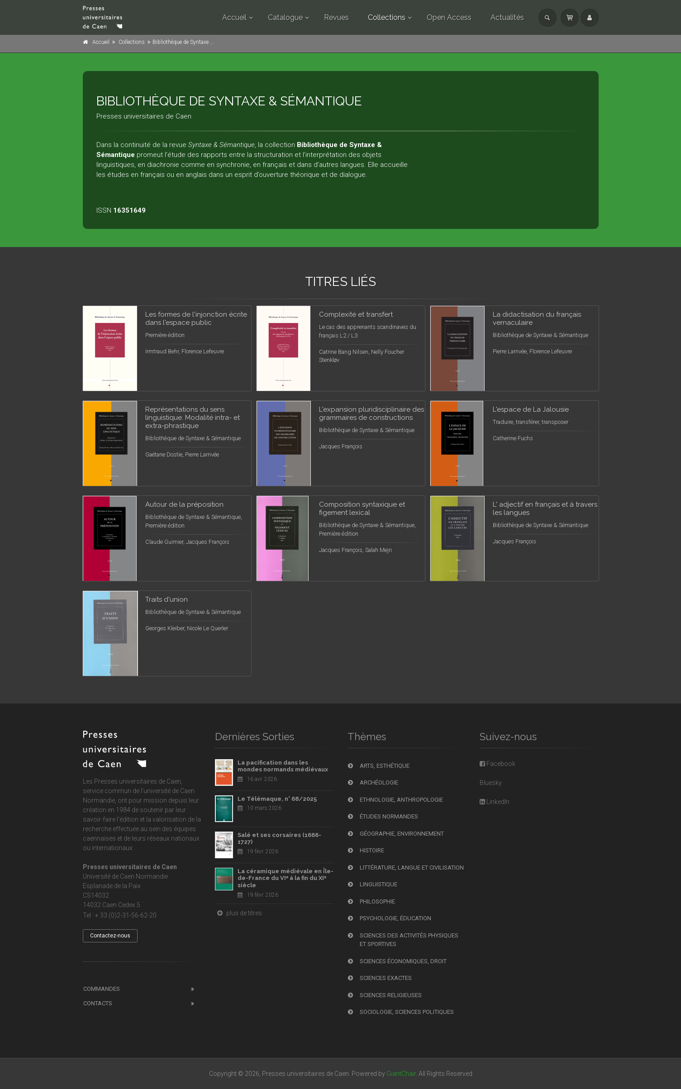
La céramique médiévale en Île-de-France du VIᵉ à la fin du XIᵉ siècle (285, 878)
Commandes (101, 988)
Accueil (234, 17)
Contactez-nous (110, 935)
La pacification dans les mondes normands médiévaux (283, 766)
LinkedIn (495, 801)
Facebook (497, 763)
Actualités (507, 17)
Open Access (449, 17)
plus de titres (238, 913)
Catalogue (285, 17)
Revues (336, 17)
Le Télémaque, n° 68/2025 (277, 798)
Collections (386, 17)
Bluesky (491, 782)
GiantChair (401, 1073)
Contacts (97, 1003)
